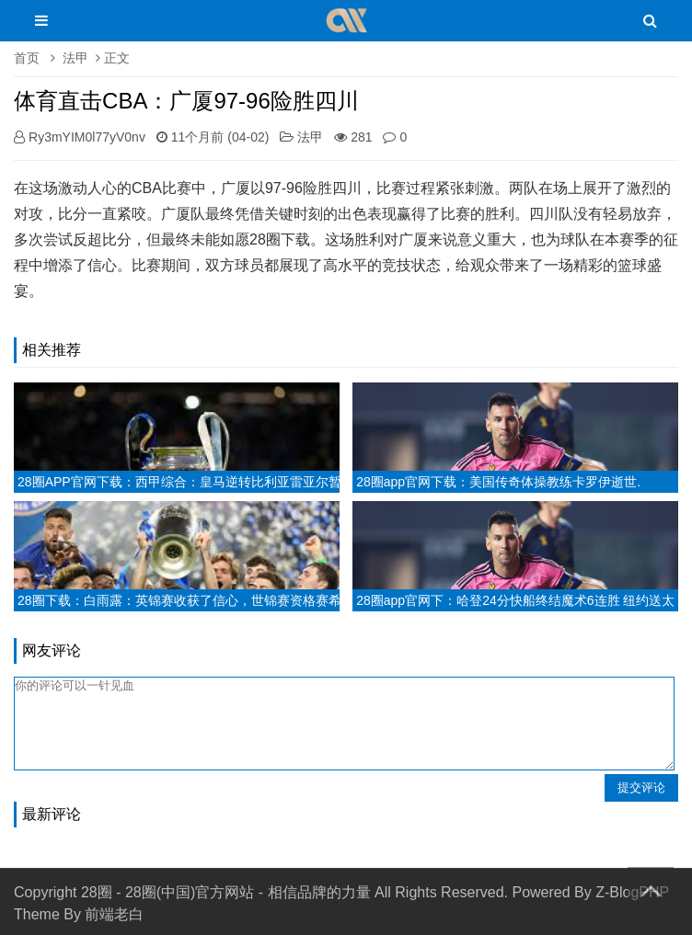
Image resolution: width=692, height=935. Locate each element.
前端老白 (114, 914)
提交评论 (641, 787)
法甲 (75, 58)
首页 (27, 58)
